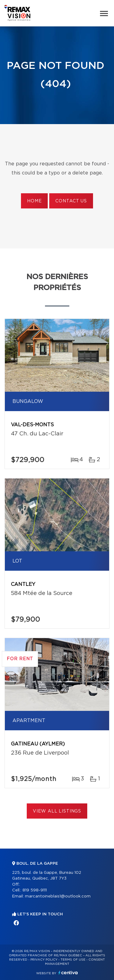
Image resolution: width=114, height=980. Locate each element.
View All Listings (57, 811)
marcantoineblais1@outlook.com (58, 896)
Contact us (71, 201)
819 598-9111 (34, 890)
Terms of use (72, 959)
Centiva (68, 973)
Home (34, 201)
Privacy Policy (43, 959)
